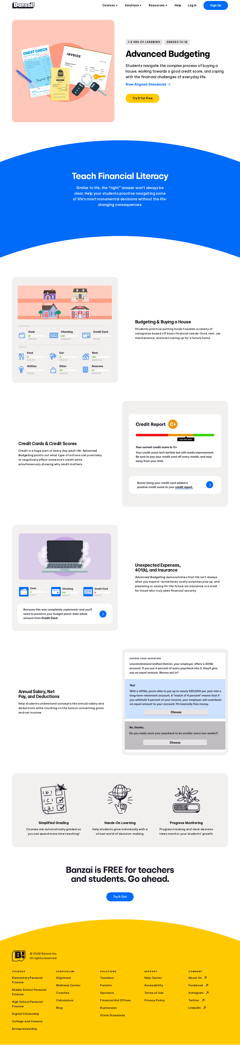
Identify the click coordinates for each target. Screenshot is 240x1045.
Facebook (198, 985)
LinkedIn (197, 1008)
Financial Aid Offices (115, 1000)
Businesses (108, 1008)
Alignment (63, 978)
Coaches (62, 993)
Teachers (107, 978)
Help (178, 5)
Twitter (196, 1000)
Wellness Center (68, 985)
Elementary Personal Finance (27, 980)
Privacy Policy (154, 1000)
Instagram (199, 993)
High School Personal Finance (27, 1004)
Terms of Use (154, 993)
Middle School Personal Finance (29, 992)
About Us (198, 978)
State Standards (112, 1015)
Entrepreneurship (24, 1029)
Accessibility (153, 985)
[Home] (23, 5)
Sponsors (107, 993)
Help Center (153, 978)
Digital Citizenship (25, 1014)
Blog (59, 1008)
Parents (106, 985)
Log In (192, 5)
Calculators (64, 1000)
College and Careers (27, 1021)
